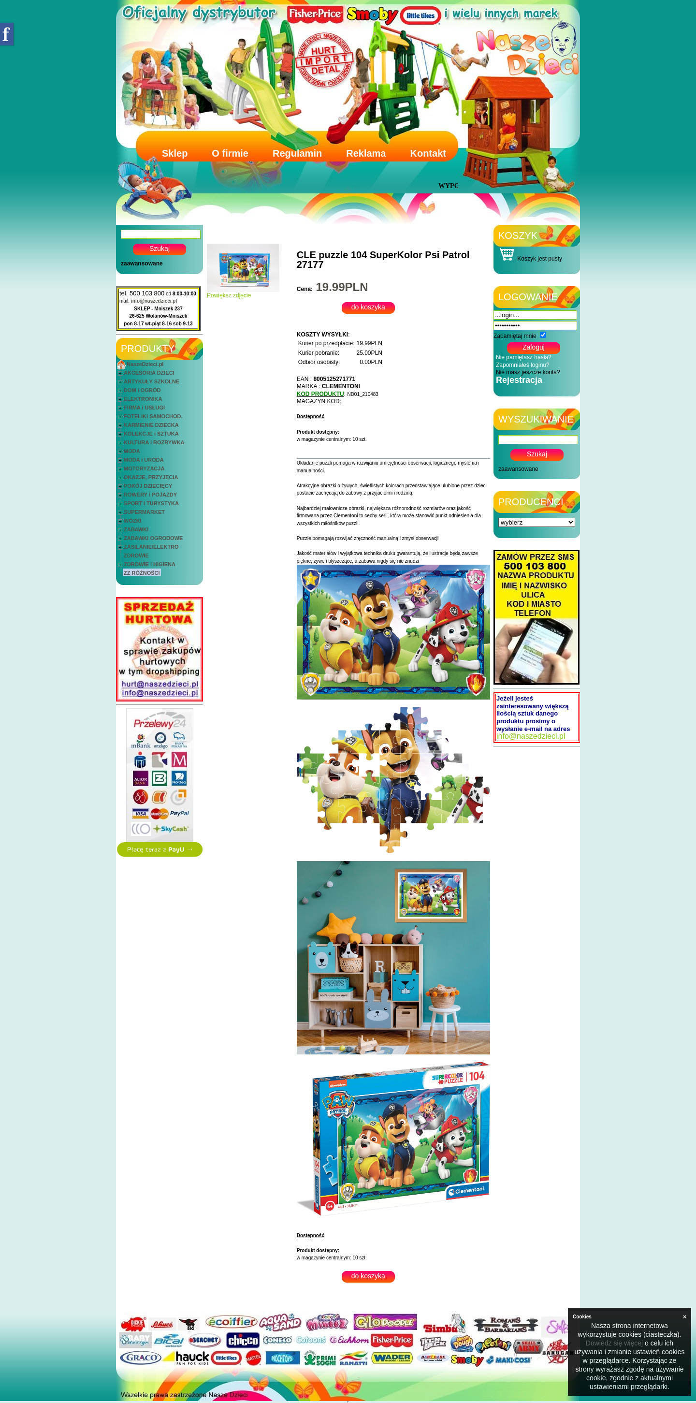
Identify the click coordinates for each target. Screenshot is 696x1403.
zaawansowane (142, 263)
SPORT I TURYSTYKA (151, 503)
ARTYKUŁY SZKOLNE (151, 381)
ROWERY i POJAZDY (150, 494)
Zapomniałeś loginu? (523, 365)
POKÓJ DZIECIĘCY (148, 486)
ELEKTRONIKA (143, 399)
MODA (132, 451)
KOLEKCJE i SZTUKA (151, 434)
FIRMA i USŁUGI (144, 407)
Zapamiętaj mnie (514, 336)
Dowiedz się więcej (614, 1343)
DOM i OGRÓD (142, 390)
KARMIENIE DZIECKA (151, 425)
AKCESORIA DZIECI (149, 373)
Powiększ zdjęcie (243, 293)
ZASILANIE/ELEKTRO (151, 547)
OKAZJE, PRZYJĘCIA (151, 477)
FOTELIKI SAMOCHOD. (153, 416)
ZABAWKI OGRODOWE (153, 538)
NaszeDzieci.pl (145, 364)
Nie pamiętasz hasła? (523, 357)
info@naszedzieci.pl (154, 301)
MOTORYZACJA (144, 468)
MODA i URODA (144, 460)
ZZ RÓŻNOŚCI (142, 573)
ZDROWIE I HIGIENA (149, 564)
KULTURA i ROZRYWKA (154, 442)
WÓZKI (133, 521)
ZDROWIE (136, 555)
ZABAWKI (136, 529)
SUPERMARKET (144, 512)
